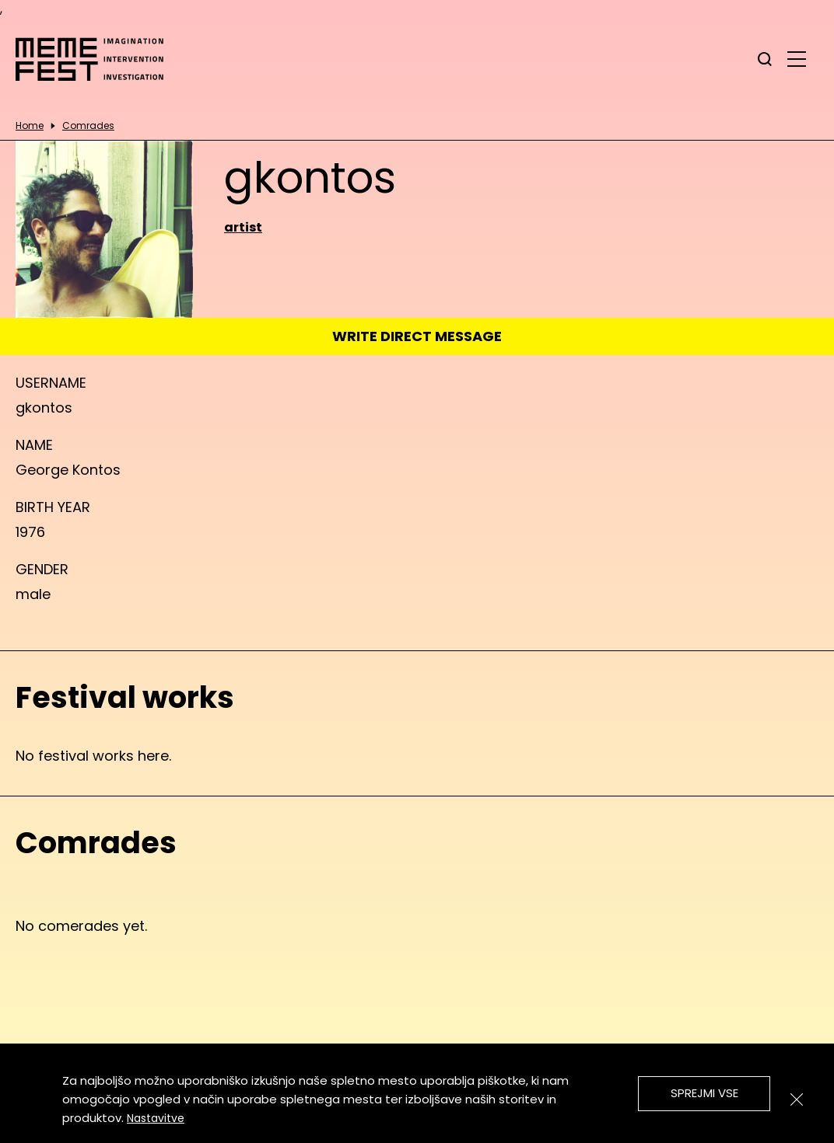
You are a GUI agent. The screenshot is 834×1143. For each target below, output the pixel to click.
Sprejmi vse (704, 1093)
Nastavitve (155, 1118)
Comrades (88, 126)
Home (30, 126)
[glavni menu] (796, 58)
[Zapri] (796, 1099)
